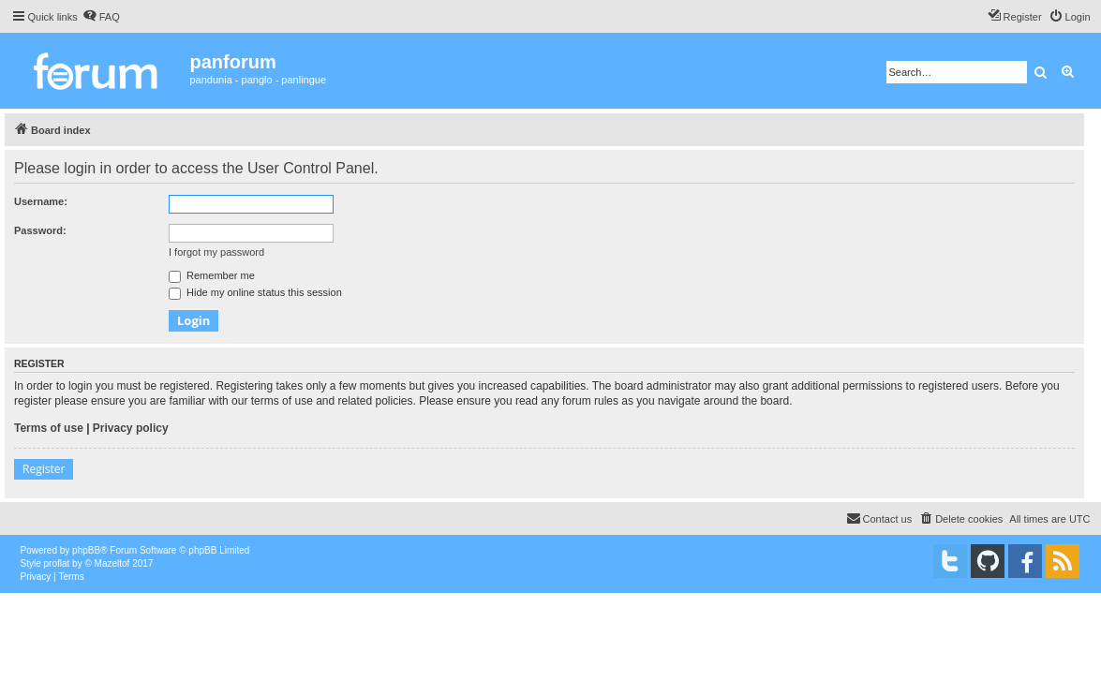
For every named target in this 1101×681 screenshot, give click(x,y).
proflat (57, 563)
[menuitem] (101, 17)
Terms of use (48, 428)
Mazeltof (112, 563)
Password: (40, 230)
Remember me (212, 275)
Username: (40, 201)
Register (43, 469)
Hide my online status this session (255, 292)
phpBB (86, 550)
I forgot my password (216, 252)
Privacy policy (131, 428)
